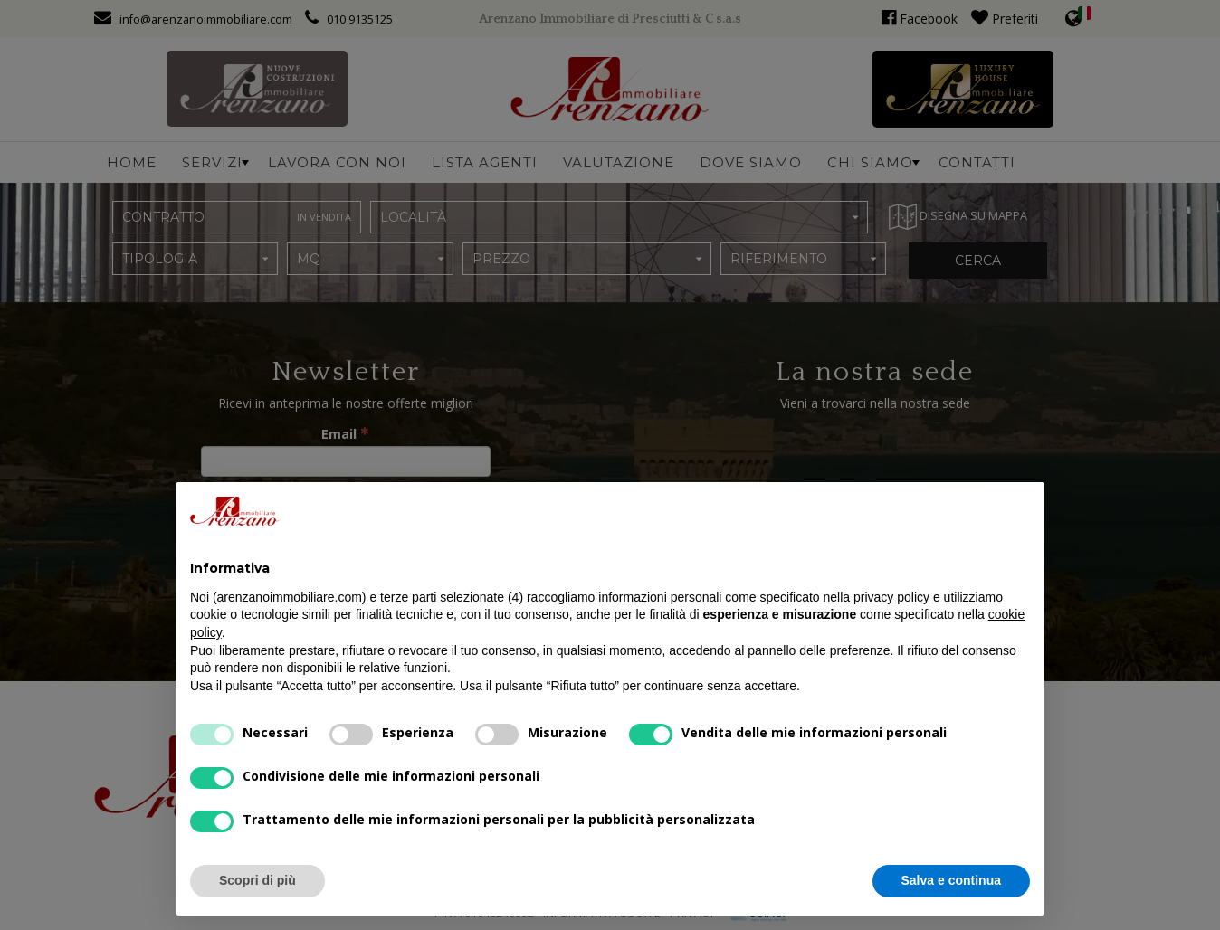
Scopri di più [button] (257, 880)
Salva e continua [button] (951, 880)
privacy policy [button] (891, 597)
